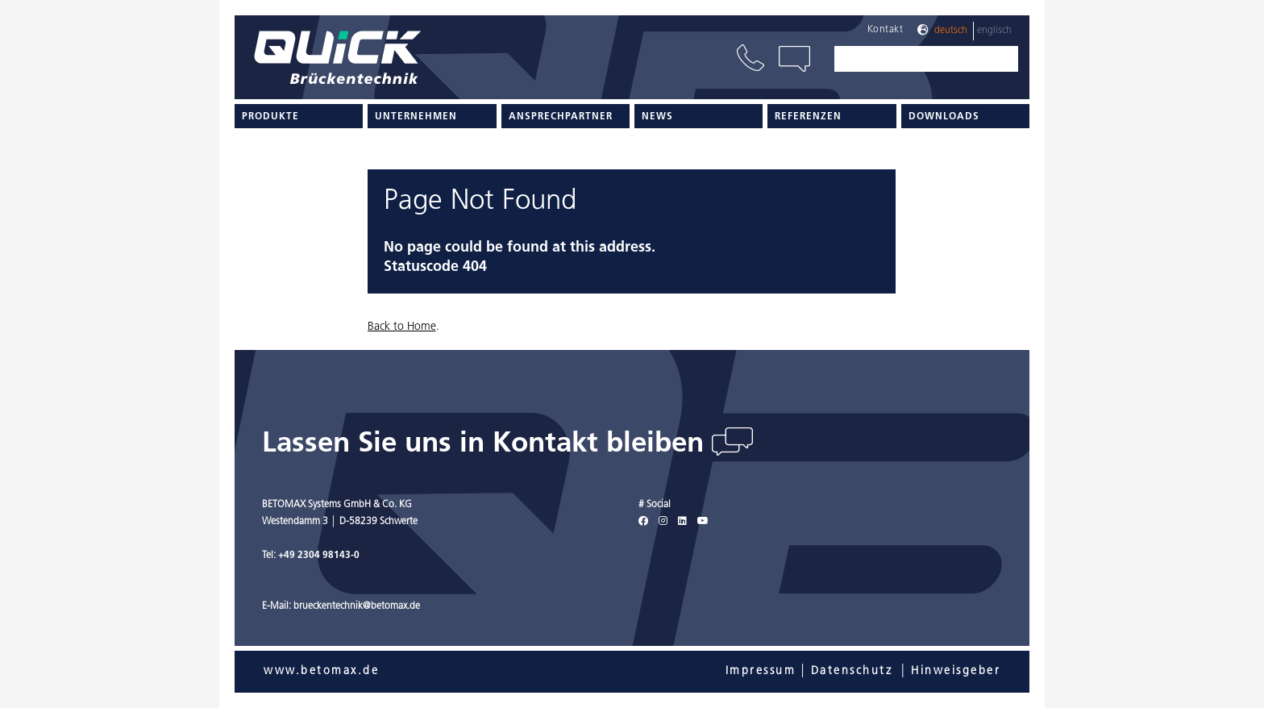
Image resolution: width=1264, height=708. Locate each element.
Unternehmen (416, 117)
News (657, 117)
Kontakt (885, 30)
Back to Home (402, 327)
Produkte (270, 117)
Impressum (761, 671)
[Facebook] (643, 522)
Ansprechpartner (561, 117)
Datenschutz (852, 671)
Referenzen (808, 117)
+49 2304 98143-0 (319, 555)
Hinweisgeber (955, 671)
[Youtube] (703, 522)
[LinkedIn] (682, 522)
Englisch (994, 30)
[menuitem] (299, 116)
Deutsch (950, 30)
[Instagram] (663, 522)
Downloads (943, 117)
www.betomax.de (321, 671)
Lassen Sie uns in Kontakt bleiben (487, 445)
